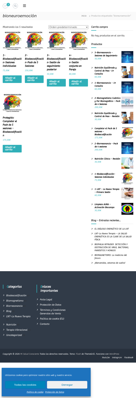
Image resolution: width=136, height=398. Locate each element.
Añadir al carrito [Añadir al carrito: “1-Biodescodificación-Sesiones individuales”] (10, 79)
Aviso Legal (46, 299)
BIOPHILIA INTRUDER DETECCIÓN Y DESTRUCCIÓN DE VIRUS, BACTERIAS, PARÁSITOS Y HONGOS (112, 247)
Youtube (106, 357)
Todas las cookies (25, 384)
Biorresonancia (14, 306)
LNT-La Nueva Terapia (18, 316)
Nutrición (11, 324)
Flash (78, 354)
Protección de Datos (54, 392)
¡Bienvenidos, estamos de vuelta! (110, 263)
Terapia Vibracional (17, 330)
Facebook (128, 357)
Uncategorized (14, 335)
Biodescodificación (16, 295)
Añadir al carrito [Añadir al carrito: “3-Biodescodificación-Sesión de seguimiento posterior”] (54, 82)
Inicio (84, 16)
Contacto (44, 324)
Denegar (67, 384)
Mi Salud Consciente (29, 354)
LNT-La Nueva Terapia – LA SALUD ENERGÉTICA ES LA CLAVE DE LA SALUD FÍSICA (113, 236)
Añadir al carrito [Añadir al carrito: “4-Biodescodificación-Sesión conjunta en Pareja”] (76, 82)
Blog (8, 311)
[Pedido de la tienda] (68, 27)
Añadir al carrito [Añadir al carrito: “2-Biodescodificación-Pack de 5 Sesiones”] (32, 79)
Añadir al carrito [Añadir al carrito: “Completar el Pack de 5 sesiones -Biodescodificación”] (10, 148)
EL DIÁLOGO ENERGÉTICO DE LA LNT (112, 229)
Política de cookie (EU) (52, 318)
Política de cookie (35, 392)
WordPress (114, 354)
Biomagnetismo (14, 300)
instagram (117, 357)
